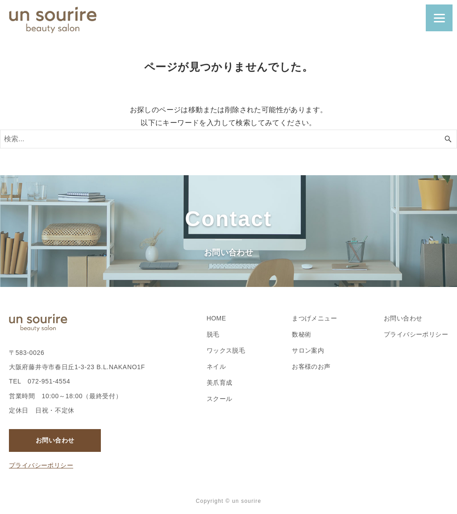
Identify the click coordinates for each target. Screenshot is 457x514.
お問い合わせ (55, 440)
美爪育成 (220, 382)
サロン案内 (308, 350)
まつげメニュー (314, 318)
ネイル (216, 366)
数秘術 (301, 334)
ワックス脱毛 (226, 350)
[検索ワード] (228, 139)
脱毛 (213, 334)
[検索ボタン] (448, 139)
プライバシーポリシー (41, 465)
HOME (216, 318)
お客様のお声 (311, 366)
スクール (220, 398)
